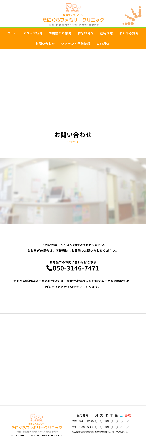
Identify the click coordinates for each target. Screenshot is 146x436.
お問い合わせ (45, 43)
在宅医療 (106, 33)
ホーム (12, 33)
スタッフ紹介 (33, 33)
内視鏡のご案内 (60, 33)
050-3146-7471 (73, 268)
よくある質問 (129, 33)
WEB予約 (103, 43)
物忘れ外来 (86, 33)
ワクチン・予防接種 (75, 43)
